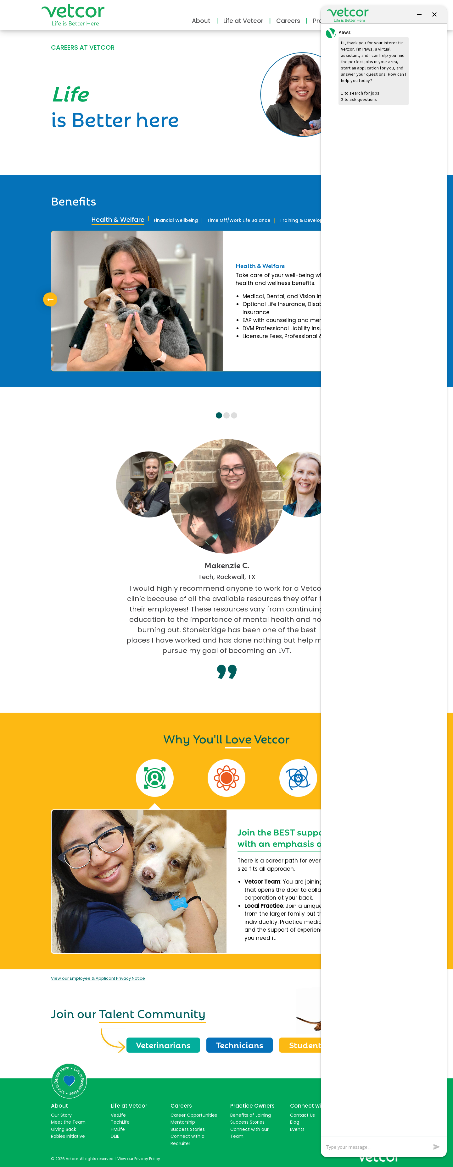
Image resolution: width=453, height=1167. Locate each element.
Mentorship (183, 1121)
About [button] (201, 21)
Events (297, 1128)
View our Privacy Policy (138, 1157)
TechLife (120, 1121)
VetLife (118, 1114)
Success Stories (188, 1128)
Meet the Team (68, 1121)
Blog (294, 1121)
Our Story (61, 1114)
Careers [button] (288, 21)
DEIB (115, 1135)
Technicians (240, 1044)
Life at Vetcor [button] (243, 21)
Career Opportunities (194, 1114)
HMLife (118, 1128)
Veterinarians (164, 1044)
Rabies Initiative (68, 1135)
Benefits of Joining (250, 1114)
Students (308, 1044)
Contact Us (302, 1114)
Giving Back (63, 1128)
